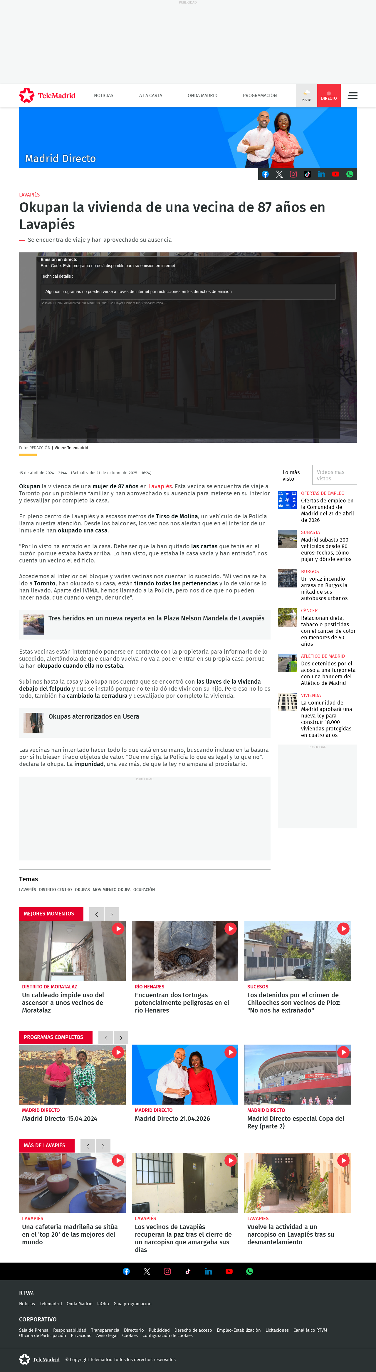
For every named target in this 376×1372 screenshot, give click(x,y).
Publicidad (159, 1330)
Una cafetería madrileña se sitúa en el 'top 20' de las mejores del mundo (72, 1183)
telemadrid (39, 1359)
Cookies (130, 1335)
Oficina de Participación (42, 1335)
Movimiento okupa (111, 890)
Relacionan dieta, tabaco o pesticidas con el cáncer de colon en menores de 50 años (287, 617)
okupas (82, 890)
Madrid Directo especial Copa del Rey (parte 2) (297, 1075)
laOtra (103, 1304)
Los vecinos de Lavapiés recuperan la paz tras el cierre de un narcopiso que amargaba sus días (185, 1183)
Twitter (279, 174)
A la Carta (150, 95)
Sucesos (257, 986)
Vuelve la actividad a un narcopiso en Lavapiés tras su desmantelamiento (297, 1183)
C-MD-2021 (188, 137)
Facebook (265, 174)
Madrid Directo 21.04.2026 (185, 1075)
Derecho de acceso (193, 1330)
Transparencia (105, 1330)
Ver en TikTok (188, 1272)
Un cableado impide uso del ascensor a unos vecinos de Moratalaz (72, 951)
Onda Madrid (202, 95)
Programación (260, 95)
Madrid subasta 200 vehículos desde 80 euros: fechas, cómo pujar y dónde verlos (287, 539)
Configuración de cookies (167, 1335)
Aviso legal (107, 1335)
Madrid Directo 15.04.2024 (72, 1075)
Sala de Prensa (33, 1330)
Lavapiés (29, 194)
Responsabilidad (69, 1330)
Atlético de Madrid (323, 656)
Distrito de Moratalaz (49, 986)
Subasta (310, 532)
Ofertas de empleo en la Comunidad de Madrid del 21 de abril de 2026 (287, 500)
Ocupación (144, 890)
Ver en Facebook (126, 1272)
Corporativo (38, 1320)
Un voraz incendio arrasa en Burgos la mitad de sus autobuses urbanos (287, 578)
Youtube (336, 174)
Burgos (310, 571)
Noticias (103, 95)
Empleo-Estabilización (239, 1330)
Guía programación (133, 1304)
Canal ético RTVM (310, 1330)
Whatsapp (350, 174)
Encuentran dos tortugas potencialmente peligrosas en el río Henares (185, 951)
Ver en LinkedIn (208, 1271)
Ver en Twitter (147, 1272)
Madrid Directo (41, 1110)
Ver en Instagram (167, 1271)
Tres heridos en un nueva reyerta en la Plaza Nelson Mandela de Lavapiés (34, 625)
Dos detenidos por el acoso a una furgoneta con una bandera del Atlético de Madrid (287, 663)
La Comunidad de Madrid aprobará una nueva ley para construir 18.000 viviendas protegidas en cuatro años (287, 702)
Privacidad (81, 1335)
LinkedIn (322, 174)
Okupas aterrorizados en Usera (34, 723)
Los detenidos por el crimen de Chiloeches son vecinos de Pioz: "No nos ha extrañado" (297, 951)
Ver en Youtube (229, 1271)
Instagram (293, 174)
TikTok (308, 174)
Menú (352, 95)
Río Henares (149, 986)
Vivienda (311, 695)
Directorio (134, 1330)
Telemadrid (51, 1304)
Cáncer (309, 610)
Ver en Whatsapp (250, 1271)
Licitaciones (277, 1330)
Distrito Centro (55, 890)
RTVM (26, 1293)
